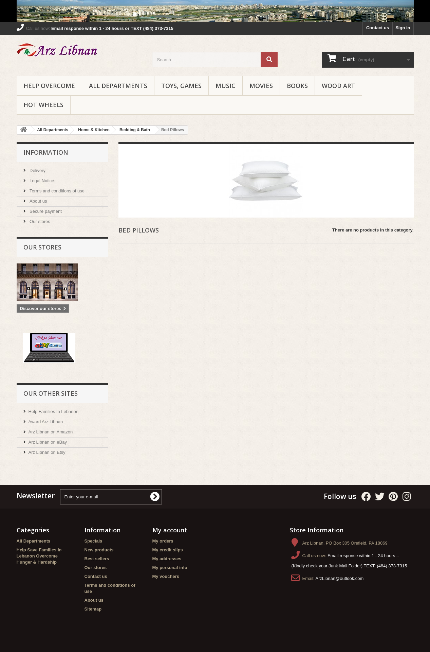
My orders (162, 541)
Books (297, 86)
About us (38, 201)
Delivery (37, 170)
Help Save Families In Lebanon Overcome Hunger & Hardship (39, 556)
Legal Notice (41, 180)
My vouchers (165, 576)
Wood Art (338, 86)
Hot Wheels (43, 105)
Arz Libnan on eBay (48, 442)
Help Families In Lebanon (53, 411)
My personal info (169, 567)
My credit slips (167, 549)
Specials (93, 541)
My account (169, 530)
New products (99, 549)
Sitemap (93, 609)
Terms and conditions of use (57, 190)
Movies (261, 86)
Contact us (377, 27)
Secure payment (45, 211)
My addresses (167, 558)
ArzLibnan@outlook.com (340, 578)
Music (226, 86)
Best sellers (97, 558)
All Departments (118, 86)
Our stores (39, 221)
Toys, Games (181, 86)
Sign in (402, 27)
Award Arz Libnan (46, 421)
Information (45, 152)
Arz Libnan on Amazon (51, 431)
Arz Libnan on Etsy (47, 452)
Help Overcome (49, 86)
